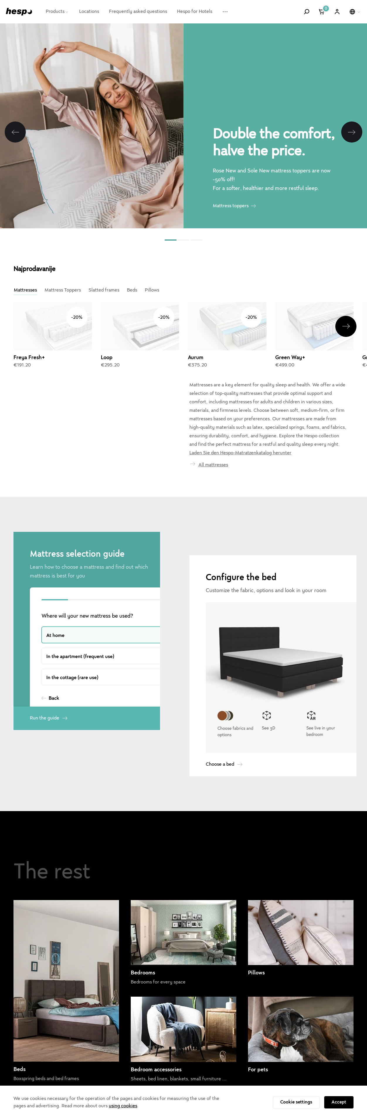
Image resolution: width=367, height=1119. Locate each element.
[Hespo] (19, 11)
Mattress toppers (231, 205)
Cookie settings (296, 1102)
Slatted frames (104, 290)
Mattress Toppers (63, 290)
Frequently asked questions (138, 11)
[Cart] (322, 11)
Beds (132, 290)
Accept (339, 1102)
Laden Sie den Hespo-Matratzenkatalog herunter (240, 412)
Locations (89, 11)
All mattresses (213, 424)
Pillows (152, 290)
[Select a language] (355, 12)
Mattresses (25, 290)
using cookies (123, 1105)
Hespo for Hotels (194, 11)
